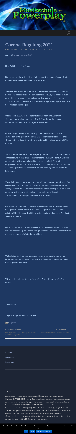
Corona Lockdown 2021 (22, 55)
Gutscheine (19, 407)
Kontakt (8, 353)
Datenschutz (10, 357)
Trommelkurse (21, 413)
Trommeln (28, 399)
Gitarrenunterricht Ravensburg (28, 396)
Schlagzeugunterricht (58, 407)
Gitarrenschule (37, 399)
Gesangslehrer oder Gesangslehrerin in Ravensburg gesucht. (21, 332)
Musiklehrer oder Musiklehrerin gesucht (55, 331)
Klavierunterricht (35, 404)
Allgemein (13, 323)
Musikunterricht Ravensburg (26, 410)
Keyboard (8, 404)
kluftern (41, 396)
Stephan (23, 50)
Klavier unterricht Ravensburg (53, 396)
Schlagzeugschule (29, 408)
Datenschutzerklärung (44, 431)
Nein (32, 431)
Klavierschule (10, 399)
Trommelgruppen (26, 402)
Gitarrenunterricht (13, 416)
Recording (8, 396)
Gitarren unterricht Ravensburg (43, 402)
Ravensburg (11, 410)
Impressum (9, 362)
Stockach (44, 410)
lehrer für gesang (55, 410)
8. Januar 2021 (11, 50)
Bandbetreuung (66, 410)
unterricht (15, 396)
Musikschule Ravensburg (20, 405)
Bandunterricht (48, 404)
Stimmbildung (21, 419)
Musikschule (36, 416)
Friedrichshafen (27, 416)
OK (26, 431)
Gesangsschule (10, 413)
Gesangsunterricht (42, 419)
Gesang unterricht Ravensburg (51, 399)
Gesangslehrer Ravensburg (52, 413)
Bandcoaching (57, 404)
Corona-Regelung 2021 (29, 44)
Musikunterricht (30, 419)
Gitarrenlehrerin (10, 407)
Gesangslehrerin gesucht (36, 413)
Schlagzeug (65, 402)
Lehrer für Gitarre (42, 407)
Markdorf (20, 398)
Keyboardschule (47, 416)
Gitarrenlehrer (15, 402)
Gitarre (37, 410)
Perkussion (57, 402)
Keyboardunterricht (61, 416)
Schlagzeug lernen (11, 419)
